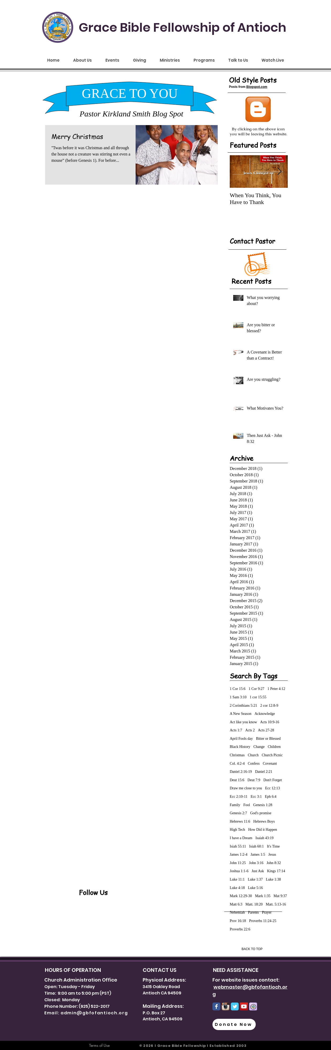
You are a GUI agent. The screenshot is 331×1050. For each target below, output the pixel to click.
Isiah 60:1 (256, 846)
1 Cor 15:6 (237, 689)
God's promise (260, 813)
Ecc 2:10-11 (239, 797)
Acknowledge (264, 714)
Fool (246, 805)
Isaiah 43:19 (264, 838)
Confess (254, 763)
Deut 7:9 (254, 780)
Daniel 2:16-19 (241, 772)
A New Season (240, 714)
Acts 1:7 (236, 730)
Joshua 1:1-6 (239, 871)
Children (274, 747)
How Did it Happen (262, 830)
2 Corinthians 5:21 (243, 706)
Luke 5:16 (255, 888)
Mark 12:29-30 (241, 896)
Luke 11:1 (237, 879)
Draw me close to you (246, 788)
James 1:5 (257, 854)
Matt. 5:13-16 (276, 904)
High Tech (237, 830)
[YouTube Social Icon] (244, 1006)
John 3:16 (256, 863)
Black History (240, 747)
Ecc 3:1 (256, 797)
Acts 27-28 (266, 730)
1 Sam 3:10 (238, 697)
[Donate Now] (234, 1024)
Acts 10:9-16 (269, 722)
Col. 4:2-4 (237, 763)
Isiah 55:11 (238, 846)
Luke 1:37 (255, 879)
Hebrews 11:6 (240, 821)
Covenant (270, 763)
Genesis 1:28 (262, 805)
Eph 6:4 (270, 797)
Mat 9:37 (280, 896)
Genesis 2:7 (238, 813)
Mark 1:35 (262, 896)
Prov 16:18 (238, 921)
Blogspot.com (256, 87)
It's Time (273, 846)
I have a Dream (241, 838)
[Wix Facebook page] (216, 1006)
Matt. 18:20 (254, 904)
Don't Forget (272, 780)
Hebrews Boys (264, 821)
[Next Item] (279, 172)
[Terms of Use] (99, 1045)
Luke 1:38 (273, 879)
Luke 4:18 (237, 888)
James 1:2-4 (238, 854)
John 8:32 (273, 863)
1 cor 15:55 (258, 697)
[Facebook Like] (111, 919)
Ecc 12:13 (272, 788)
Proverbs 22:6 (240, 929)
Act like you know (243, 722)
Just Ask (258, 871)
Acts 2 (250, 730)
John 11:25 (238, 863)
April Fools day (241, 739)
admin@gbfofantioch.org (94, 1013)
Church (253, 755)
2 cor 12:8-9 (269, 706)
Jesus (272, 854)
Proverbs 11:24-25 (262, 921)
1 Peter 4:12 (276, 689)
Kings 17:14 (276, 871)
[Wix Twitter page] (235, 1006)
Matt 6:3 (236, 904)
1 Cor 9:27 (256, 689)
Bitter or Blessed (268, 739)
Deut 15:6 (237, 780)
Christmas (237, 755)
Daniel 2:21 (263, 772)
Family (235, 805)
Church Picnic (272, 755)
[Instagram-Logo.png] (225, 1006)
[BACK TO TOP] (252, 949)
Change (259, 747)
